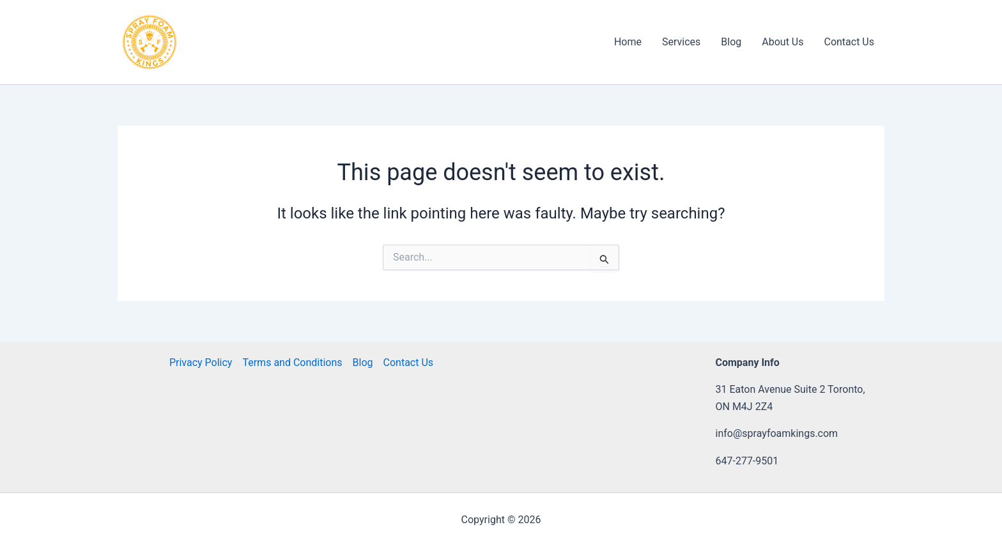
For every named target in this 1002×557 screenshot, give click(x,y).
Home (628, 42)
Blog (731, 42)
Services (681, 42)
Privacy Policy (201, 362)
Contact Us (849, 42)
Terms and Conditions (292, 362)
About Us (782, 42)
